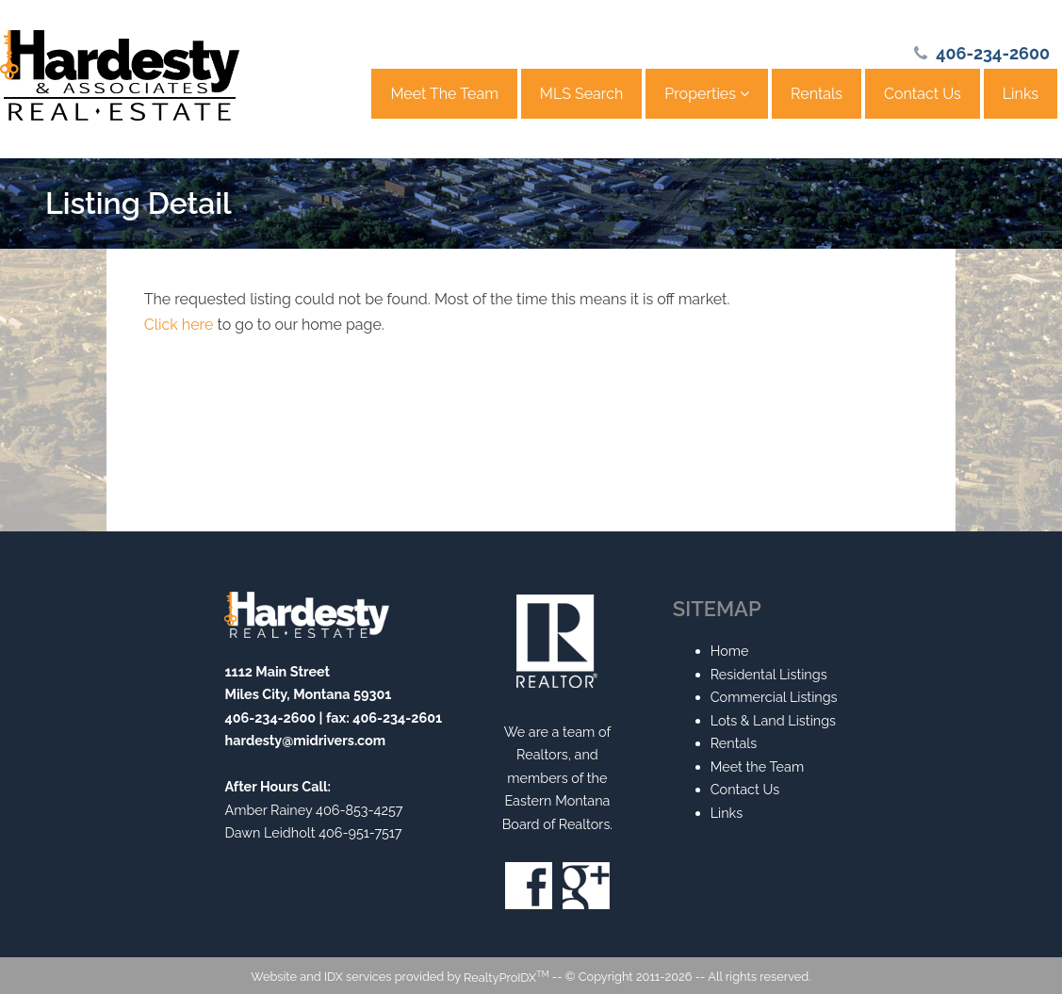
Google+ (586, 885)
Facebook (528, 885)
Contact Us (922, 94)
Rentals (816, 94)
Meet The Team (444, 94)
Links (1020, 94)
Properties (706, 94)
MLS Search (581, 94)
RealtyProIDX (506, 977)
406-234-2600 (993, 53)
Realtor (557, 641)
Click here (179, 325)
